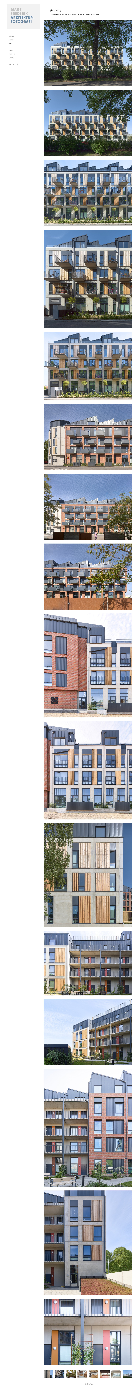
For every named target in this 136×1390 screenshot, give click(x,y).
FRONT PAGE (11, 36)
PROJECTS (11, 39)
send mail (11, 57)
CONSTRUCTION (12, 47)
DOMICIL (10, 43)
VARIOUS (11, 50)
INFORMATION (12, 54)
